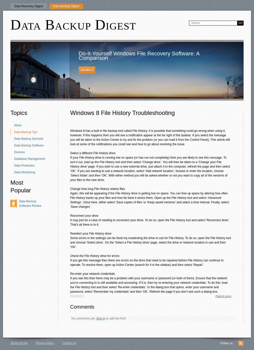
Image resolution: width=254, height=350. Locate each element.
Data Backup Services (28, 138)
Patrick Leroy (223, 296)
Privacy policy (45, 343)
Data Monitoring (24, 172)
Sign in (100, 318)
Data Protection (24, 165)
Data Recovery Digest (28, 6)
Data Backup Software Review (30, 204)
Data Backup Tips (25, 132)
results (87, 70)
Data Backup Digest (66, 6)
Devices (19, 152)
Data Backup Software (29, 145)
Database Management (29, 159)
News (18, 125)
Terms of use (19, 343)
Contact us (69, 343)
